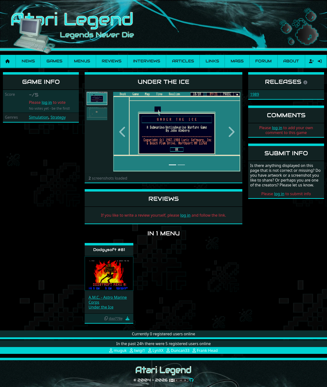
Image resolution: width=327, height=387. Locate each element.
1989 (254, 94)
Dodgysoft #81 (109, 249)
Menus (82, 61)
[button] (122, 132)
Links (212, 61)
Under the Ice (101, 307)
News (28, 61)
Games (54, 61)
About (291, 61)
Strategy (58, 117)
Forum (263, 61)
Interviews (146, 61)
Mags (237, 61)
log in (47, 102)
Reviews (111, 61)
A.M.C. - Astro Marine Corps (108, 300)
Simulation (38, 117)
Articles (183, 61)
